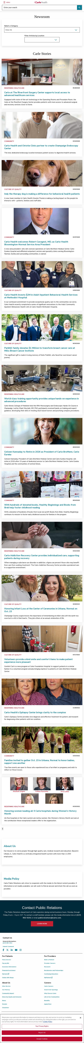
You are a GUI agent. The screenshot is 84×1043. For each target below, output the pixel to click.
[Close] (80, 1028)
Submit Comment (8, 946)
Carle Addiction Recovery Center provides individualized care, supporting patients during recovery (41, 557)
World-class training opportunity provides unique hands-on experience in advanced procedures (41, 400)
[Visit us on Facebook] (3, 950)
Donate (4, 1004)
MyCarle (5, 974)
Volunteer (5, 1007)
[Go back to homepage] (40, 2)
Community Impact (8, 993)
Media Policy (11, 879)
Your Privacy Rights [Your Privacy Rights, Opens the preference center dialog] (42, 1036)
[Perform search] (79, 7)
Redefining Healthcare (14, 88)
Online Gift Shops (8, 977)
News (4, 1000)
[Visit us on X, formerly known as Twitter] (7, 950)
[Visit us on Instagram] (21, 950)
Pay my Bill (5, 963)
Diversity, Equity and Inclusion (11, 997)
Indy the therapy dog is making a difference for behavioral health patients (42, 193)
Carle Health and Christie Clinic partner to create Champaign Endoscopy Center (41, 147)
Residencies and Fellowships (53, 970)
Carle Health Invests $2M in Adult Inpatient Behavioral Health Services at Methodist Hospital (41, 296)
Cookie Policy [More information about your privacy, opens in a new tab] (47, 1032)
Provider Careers (49, 963)
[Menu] (4, 2)
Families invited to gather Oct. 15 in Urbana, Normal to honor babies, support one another (39, 762)
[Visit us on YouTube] (16, 950)
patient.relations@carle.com (58, 1020)
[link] (42, 72)
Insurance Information (9, 967)
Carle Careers (48, 986)
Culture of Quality (12, 189)
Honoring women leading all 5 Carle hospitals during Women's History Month (40, 812)
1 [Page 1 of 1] (2, 829)
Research (47, 967)
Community (9, 141)
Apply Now (47, 1004)
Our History (6, 990)
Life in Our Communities (52, 997)
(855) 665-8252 (36, 1020)
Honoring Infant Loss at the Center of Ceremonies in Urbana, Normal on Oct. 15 (40, 610)
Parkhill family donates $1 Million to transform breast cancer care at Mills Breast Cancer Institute (39, 349)
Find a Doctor (6, 960)
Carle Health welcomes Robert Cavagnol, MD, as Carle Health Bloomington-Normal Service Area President (36, 243)
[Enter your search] (42, 7)
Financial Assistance (8, 970)
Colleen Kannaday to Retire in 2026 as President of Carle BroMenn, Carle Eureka (41, 453)
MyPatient (48, 977)
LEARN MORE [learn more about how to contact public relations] (42, 924)
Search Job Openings (51, 990)
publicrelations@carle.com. (49, 918)
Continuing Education (51, 974)
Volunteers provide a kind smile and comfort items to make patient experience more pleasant (38, 661)
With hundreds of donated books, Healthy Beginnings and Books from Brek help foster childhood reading (40, 506)
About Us (10, 846)
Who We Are (6, 986)
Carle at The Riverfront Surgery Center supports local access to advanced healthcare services (37, 94)
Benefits (47, 1000)
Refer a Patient (49, 960)
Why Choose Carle (50, 993)
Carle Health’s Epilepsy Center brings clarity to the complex (35, 712)
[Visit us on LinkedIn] (12, 950)
